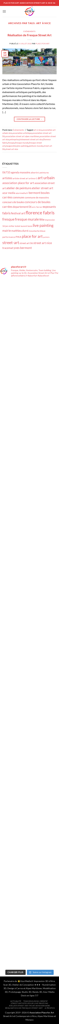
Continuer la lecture (29, 119)
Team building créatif (35, 1001)
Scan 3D (7, 984)
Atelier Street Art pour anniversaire (29, 1005)
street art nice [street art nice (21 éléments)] (42, 243)
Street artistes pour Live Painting (29, 1003)
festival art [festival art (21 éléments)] (18, 213)
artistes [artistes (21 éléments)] (7, 178)
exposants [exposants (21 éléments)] (49, 206)
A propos (50, 1008)
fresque (11, 142)
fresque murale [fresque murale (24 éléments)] (27, 219)
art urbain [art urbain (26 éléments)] (46, 177)
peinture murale (36, 146)
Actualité (15, 1001)
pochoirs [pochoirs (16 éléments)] (46, 237)
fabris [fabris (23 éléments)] (6, 213)
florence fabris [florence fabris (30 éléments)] (40, 212)
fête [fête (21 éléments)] (42, 219)
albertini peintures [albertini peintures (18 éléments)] (40, 172)
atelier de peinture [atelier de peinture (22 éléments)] (18, 188)
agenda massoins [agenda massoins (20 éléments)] (20, 172)
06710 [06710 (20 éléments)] (6, 172)
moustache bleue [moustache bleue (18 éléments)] (37, 231)
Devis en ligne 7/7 (29, 995)
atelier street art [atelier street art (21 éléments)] (42, 188)
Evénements (29, 31)
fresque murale (22, 142)
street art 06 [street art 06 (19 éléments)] (26, 243)
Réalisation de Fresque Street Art (29, 35)
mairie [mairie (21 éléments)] (6, 230)
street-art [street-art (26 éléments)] (10, 242)
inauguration (11, 146)
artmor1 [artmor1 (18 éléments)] (33, 178)
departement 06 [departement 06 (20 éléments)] (22, 206)
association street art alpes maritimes (22, 136)
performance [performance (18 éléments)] (8, 237)
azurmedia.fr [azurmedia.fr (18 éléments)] (22, 193)
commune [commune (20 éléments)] (18, 197)
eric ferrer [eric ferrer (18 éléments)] (37, 207)
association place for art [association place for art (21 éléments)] (18, 183)
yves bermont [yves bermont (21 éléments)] (23, 248)
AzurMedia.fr (26, 981)
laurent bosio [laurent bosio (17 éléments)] (26, 226)
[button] (4, 11)
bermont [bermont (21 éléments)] (34, 192)
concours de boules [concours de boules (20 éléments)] (13, 202)
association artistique (22, 133)
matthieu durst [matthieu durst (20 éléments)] (19, 230)
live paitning (22, 146)
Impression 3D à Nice (44, 981)
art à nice (38, 130)
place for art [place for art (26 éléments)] (32, 236)
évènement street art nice (31, 139)
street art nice (11, 149)
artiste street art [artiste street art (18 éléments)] (20, 178)
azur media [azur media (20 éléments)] (8, 192)
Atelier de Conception (23, 984)
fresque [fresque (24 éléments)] (8, 219)
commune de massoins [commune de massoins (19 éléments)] (37, 197)
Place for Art (42, 44)
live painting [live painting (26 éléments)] (43, 225)
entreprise (14, 139)
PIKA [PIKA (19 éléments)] (18, 236)
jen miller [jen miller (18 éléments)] (9, 226)
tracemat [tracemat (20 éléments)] (7, 248)
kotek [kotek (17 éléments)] (17, 226)
